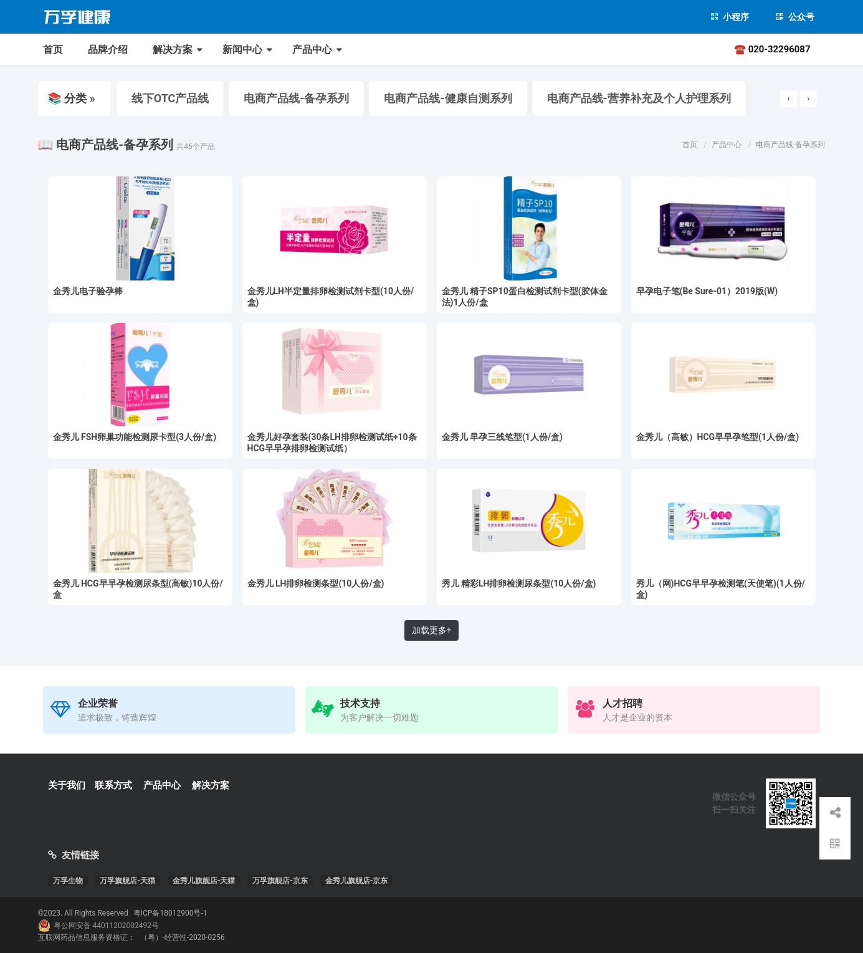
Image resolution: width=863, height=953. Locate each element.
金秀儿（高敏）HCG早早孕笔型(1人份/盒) (717, 437)
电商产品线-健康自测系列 (445, 98)
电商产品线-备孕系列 (294, 98)
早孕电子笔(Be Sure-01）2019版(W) (707, 291)
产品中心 (312, 49)
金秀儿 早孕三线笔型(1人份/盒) (502, 437)
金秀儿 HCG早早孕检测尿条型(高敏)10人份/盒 (138, 589)
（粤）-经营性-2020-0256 (182, 937)
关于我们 (66, 785)
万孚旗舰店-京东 (280, 880)
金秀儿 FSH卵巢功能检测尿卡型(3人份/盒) (135, 437)
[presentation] (788, 98)
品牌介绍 (108, 49)
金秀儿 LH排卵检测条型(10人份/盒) (315, 583)
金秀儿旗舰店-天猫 (204, 880)
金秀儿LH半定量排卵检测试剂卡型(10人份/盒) (330, 296)
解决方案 (173, 49)
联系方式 (113, 785)
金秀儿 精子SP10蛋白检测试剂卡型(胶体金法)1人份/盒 (525, 296)
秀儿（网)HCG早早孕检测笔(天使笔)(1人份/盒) (720, 589)
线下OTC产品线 (167, 98)
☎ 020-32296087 (772, 49)
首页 (53, 49)
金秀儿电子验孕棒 (88, 291)
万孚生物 (68, 880)
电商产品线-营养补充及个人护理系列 (636, 98)
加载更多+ (432, 630)
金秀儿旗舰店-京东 (356, 880)
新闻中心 (242, 49)
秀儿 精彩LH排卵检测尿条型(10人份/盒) (519, 583)
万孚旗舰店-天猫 (127, 880)
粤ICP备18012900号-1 (170, 913)
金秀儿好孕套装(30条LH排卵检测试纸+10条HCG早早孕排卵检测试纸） (332, 442)
